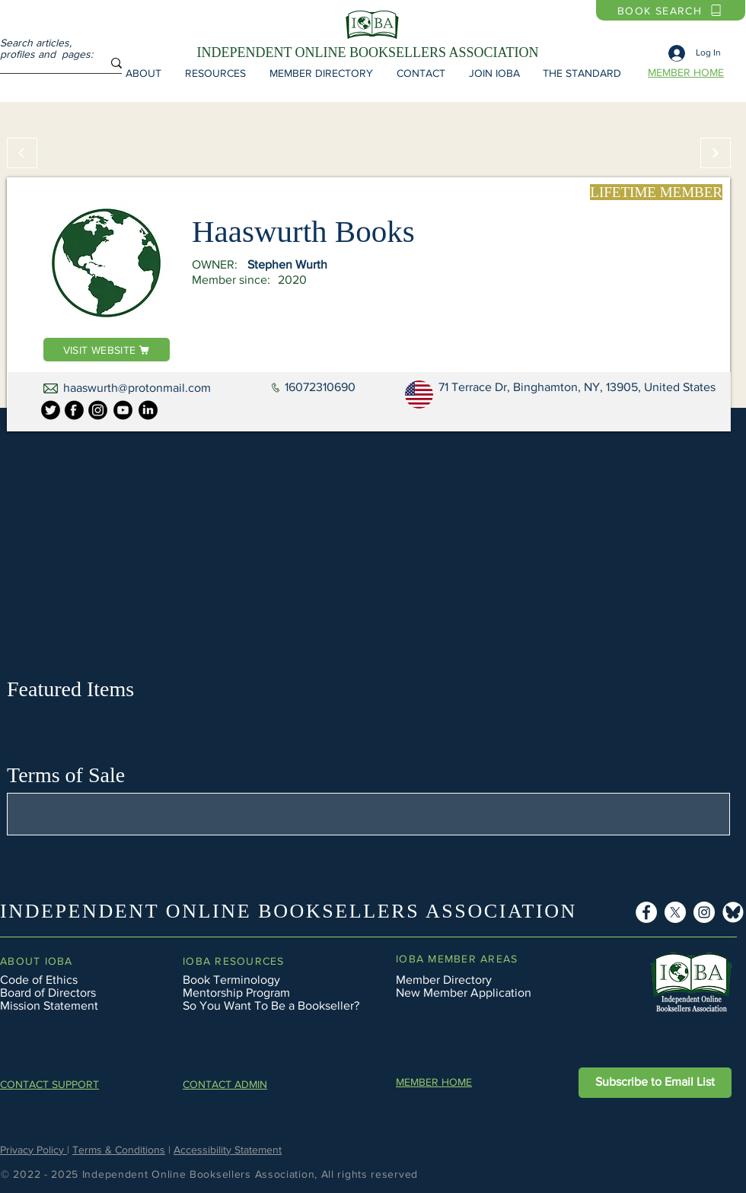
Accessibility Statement (228, 1150)
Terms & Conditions (118, 1150)
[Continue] (715, 153)
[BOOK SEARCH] (670, 10)
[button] (143, 73)
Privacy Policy (33, 1150)
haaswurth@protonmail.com (137, 387)
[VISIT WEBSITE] (106, 349)
